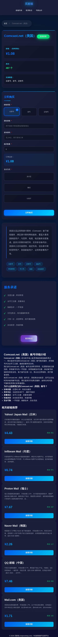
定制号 (46, 112)
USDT (29, 198)
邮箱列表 (19, 10)
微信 (29, 187)
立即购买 (29, 213)
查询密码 (8, 132)
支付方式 (8, 169)
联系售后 (29, 10)
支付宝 (29, 176)
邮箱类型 (8, 105)
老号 (29, 112)
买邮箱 (29, 3)
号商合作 (39, 10)
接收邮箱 (8, 121)
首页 (5, 23)
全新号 (11, 111)
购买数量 (8, 144)
